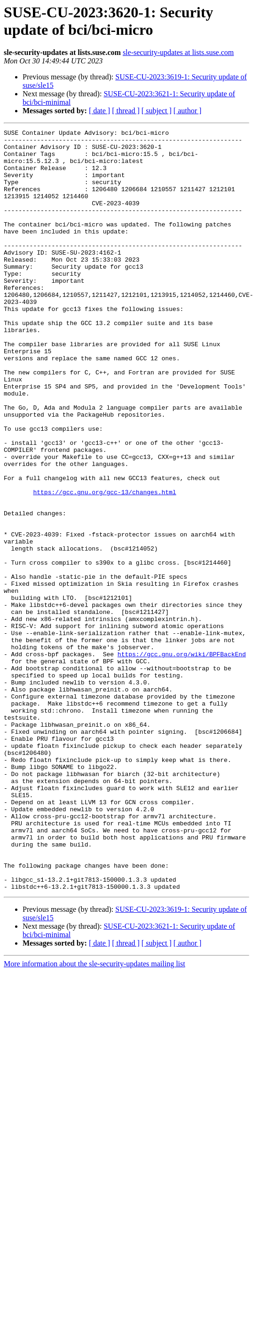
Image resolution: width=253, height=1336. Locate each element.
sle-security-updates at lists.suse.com (178, 52)
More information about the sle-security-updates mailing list (94, 1116)
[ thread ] (126, 111)
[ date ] (99, 111)
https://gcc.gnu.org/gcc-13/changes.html (104, 565)
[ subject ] (157, 111)
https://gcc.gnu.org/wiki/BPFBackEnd (182, 759)
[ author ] (188, 111)
